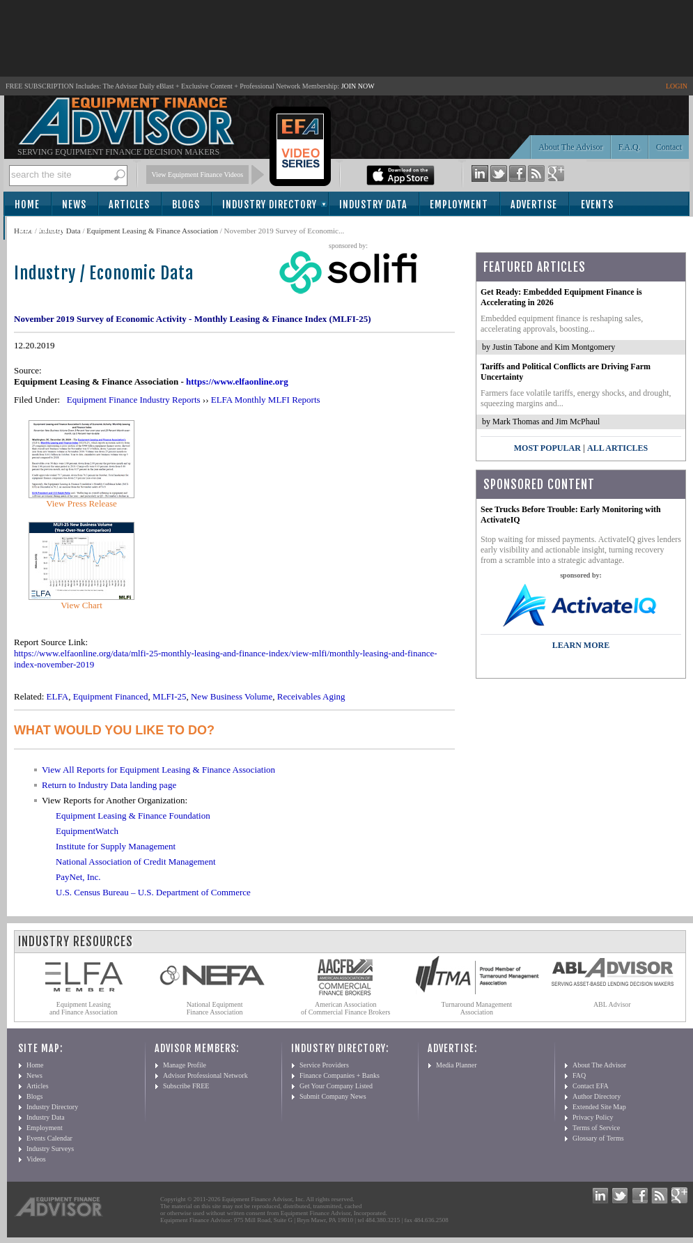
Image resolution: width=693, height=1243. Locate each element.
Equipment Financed (110, 696)
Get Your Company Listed (336, 1086)
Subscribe (43, 229)
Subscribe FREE (186, 1086)
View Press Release (81, 503)
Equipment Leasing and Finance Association (83, 1008)
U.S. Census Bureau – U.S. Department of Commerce (153, 892)
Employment (459, 204)
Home (27, 204)
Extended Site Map (599, 1107)
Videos (36, 1159)
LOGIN (676, 86)
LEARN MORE (580, 645)
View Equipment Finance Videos (198, 174)
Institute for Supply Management (116, 846)
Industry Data (373, 204)
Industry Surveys (50, 1148)
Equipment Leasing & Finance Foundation (133, 815)
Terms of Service (596, 1128)
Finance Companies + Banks (339, 1075)
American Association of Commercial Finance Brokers (346, 1008)
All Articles (617, 448)
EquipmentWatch (87, 831)
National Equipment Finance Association (215, 1008)
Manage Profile (184, 1065)
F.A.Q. (629, 147)
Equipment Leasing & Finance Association (152, 230)
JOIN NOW (358, 86)
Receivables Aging (311, 696)
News (74, 204)
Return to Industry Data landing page (109, 785)
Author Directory (597, 1096)
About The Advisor (570, 147)
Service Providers (324, 1065)
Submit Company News (332, 1096)
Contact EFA (591, 1086)
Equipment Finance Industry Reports (134, 399)
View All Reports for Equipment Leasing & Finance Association (158, 769)
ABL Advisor (612, 1004)
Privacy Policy (593, 1117)
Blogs (186, 204)
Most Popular (547, 448)
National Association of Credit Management (136, 861)
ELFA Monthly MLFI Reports (265, 399)
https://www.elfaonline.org (237, 381)
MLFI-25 (169, 696)
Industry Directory (269, 204)
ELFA (58, 696)
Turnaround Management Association (477, 1008)
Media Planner (456, 1065)
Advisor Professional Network (205, 1075)
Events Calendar (49, 1138)
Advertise (534, 204)
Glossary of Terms (598, 1138)
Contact (669, 147)
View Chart (81, 605)
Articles (129, 204)
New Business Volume (231, 696)
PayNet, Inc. (78, 877)
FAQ (579, 1075)
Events (597, 204)
